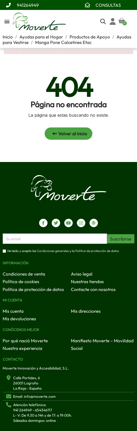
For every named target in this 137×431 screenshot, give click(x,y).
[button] (68, 133)
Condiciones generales (53, 251)
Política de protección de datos (97, 251)
